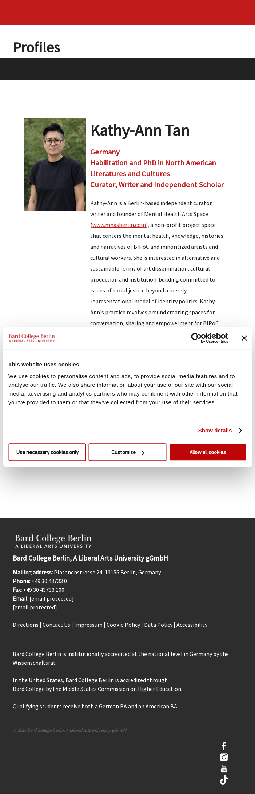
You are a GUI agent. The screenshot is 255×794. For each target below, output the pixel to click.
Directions (26, 624)
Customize (127, 452)
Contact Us (56, 624)
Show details (215, 430)
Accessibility (191, 624)
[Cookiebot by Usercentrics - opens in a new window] (196, 338)
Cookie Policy (123, 624)
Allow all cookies (208, 452)
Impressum (88, 624)
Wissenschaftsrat (34, 662)
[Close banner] (244, 338)
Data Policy (158, 624)
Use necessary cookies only (47, 452)
